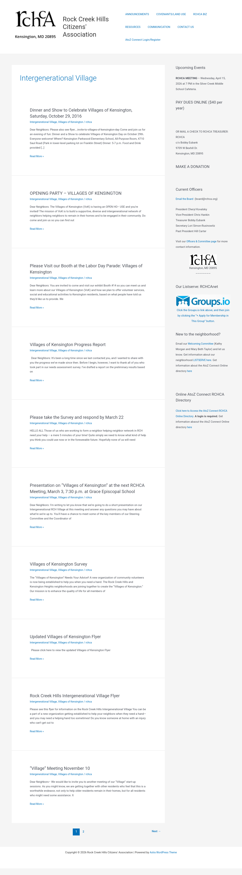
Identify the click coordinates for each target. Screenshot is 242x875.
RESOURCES (216, 20)
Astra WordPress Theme (163, 859)
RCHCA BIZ (196, 20)
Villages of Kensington (74, 122)
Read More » (37, 157)
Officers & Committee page (202, 251)
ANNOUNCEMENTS (137, 20)
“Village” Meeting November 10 (62, 774)
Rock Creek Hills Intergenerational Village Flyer (79, 702)
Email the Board (185, 209)
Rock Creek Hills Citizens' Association (86, 27)
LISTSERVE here (203, 370)
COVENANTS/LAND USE (169, 20)
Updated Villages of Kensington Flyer (68, 643)
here (189, 381)
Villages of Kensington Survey (61, 570)
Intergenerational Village (44, 122)
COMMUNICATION (136, 33)
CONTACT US (161, 33)
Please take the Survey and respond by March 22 (81, 417)
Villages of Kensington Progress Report (71, 345)
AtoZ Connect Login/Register (192, 33)
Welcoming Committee (202, 354)
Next (155, 838)
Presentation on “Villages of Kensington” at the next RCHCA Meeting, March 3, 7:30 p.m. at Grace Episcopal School (87, 492)
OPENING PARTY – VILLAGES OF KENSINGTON (80, 193)
